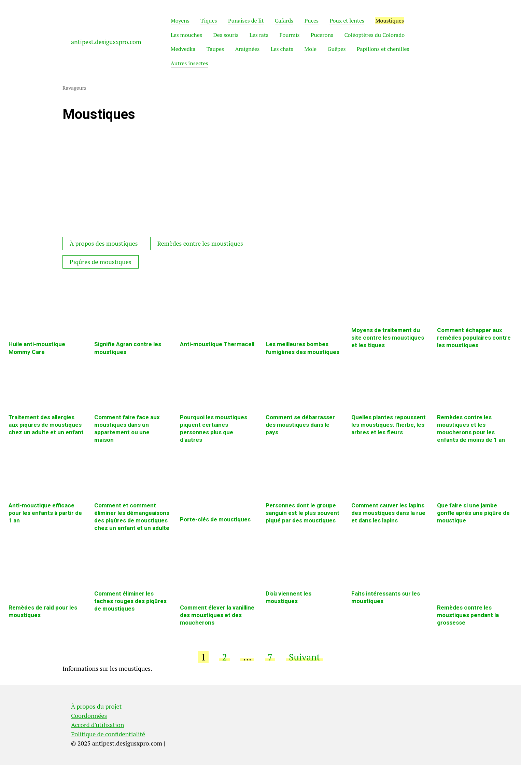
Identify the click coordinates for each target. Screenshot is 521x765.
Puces (312, 20)
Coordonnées (89, 715)
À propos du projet (96, 706)
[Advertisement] (181, 182)
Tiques (208, 20)
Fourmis (289, 35)
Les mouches (186, 35)
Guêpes (337, 49)
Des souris (225, 35)
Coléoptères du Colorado (374, 35)
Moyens (180, 20)
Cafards (284, 20)
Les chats (282, 49)
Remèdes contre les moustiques (200, 243)
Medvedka (183, 49)
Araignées (247, 49)
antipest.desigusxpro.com (106, 42)
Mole (310, 49)
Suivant (304, 657)
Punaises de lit (246, 20)
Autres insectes (189, 63)
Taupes (215, 49)
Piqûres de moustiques (100, 262)
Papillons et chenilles (383, 49)
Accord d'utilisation (97, 725)
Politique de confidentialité (108, 734)
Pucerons (322, 35)
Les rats (259, 35)
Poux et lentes (346, 20)
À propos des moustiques (104, 243)
